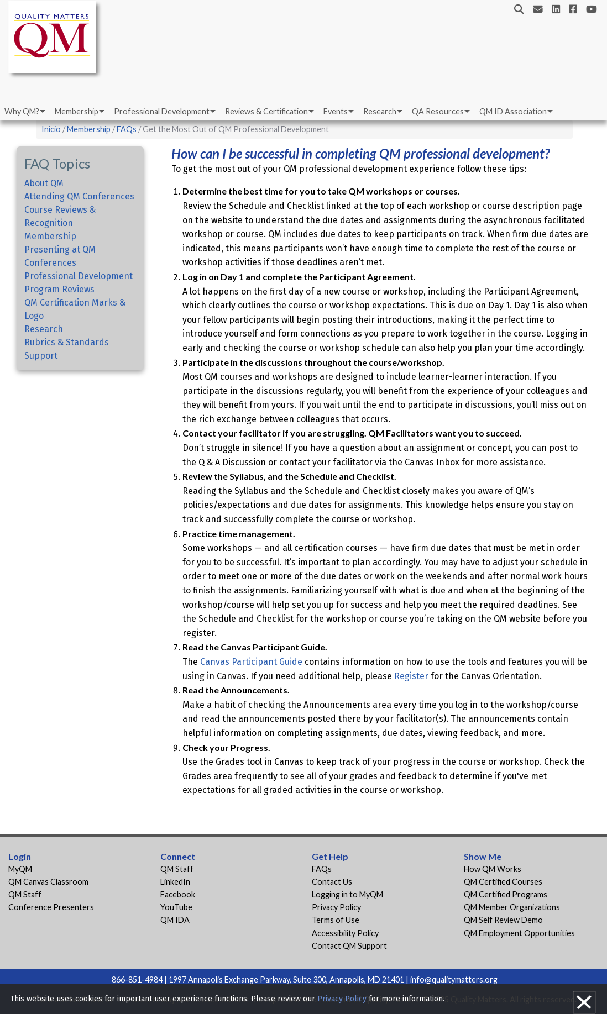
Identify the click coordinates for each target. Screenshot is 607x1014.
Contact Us (332, 881)
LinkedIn (175, 881)
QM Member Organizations (512, 907)
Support (40, 355)
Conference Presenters (51, 907)
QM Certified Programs (505, 894)
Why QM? (21, 111)
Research (379, 111)
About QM (44, 183)
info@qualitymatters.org (454, 979)
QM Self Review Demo (503, 919)
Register (411, 676)
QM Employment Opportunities (519, 933)
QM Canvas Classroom (48, 881)
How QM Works (492, 869)
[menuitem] (24, 111)
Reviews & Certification (266, 111)
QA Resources (438, 111)
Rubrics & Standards (66, 342)
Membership (76, 111)
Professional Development (162, 111)
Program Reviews (59, 289)
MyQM (20, 869)
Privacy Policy (336, 907)
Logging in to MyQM (347, 894)
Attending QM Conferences (79, 196)
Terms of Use (335, 919)
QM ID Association (513, 111)
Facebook (177, 894)
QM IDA (175, 919)
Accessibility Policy (345, 933)
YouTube (176, 907)
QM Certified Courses (503, 881)
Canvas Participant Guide (251, 661)
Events (335, 111)
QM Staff (24, 894)
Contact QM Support (349, 945)
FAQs (127, 129)
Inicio (51, 129)
